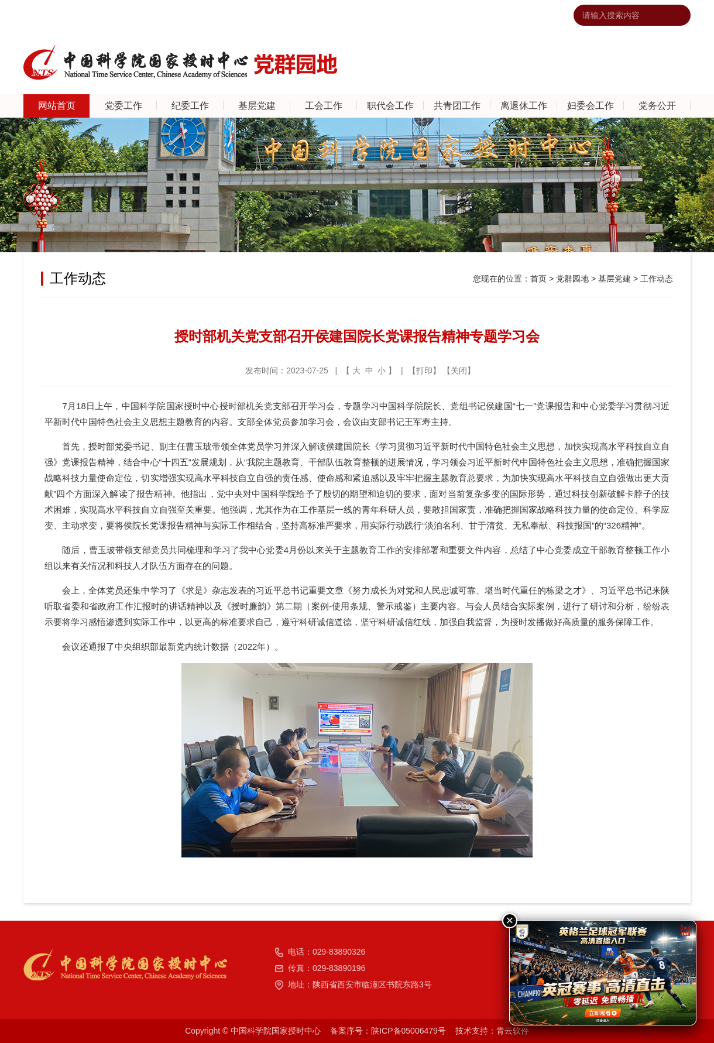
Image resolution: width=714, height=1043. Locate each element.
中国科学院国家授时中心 (358, 15)
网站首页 (56, 106)
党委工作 (123, 106)
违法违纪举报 (526, 15)
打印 (424, 370)
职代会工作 (390, 106)
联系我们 (430, 15)
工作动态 (656, 278)
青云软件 (512, 1030)
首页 (538, 278)
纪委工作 (190, 106)
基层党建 (257, 106)
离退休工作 (523, 106)
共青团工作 (457, 106)
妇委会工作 (590, 106)
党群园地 (572, 278)
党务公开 (657, 106)
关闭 (459, 370)
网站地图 (474, 15)
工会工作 (323, 106)
